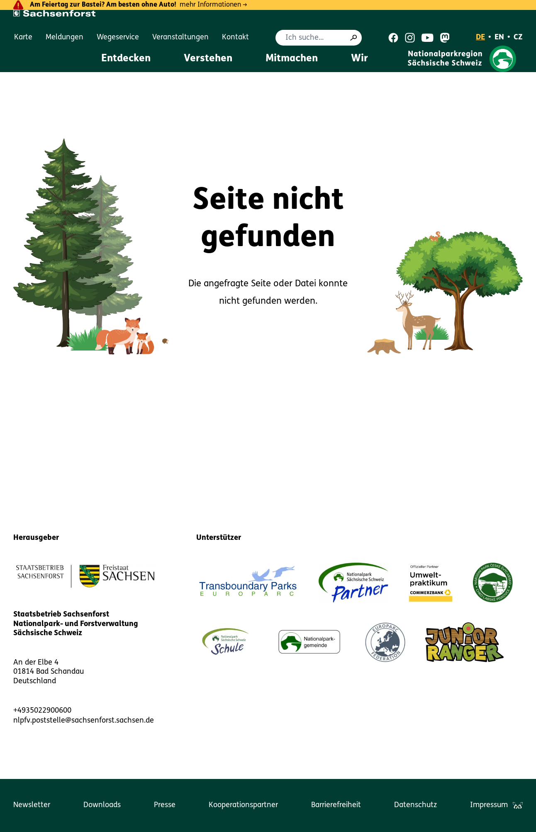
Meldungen (64, 37)
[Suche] (353, 37)
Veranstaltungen (180, 37)
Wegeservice (118, 37)
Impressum (489, 805)
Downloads (102, 805)
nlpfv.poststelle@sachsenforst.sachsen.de (83, 721)
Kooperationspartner (243, 805)
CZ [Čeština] (518, 37)
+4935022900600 (42, 711)
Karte (23, 37)
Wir (359, 59)
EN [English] (499, 37)
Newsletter (31, 805)
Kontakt (235, 37)
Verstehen (208, 59)
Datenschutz (415, 805)
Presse (164, 805)
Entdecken (126, 59)
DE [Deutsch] (480, 37)
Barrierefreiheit (336, 805)
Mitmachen (292, 59)
